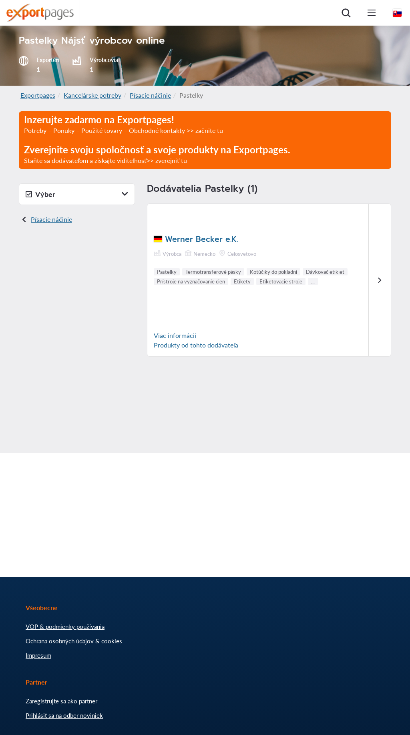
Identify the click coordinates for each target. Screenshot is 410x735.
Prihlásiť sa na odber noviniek (64, 715)
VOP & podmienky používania (65, 626)
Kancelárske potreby (92, 95)
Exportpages (37, 95)
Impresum (38, 655)
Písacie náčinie (150, 95)
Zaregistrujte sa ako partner (61, 701)
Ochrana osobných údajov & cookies (74, 641)
